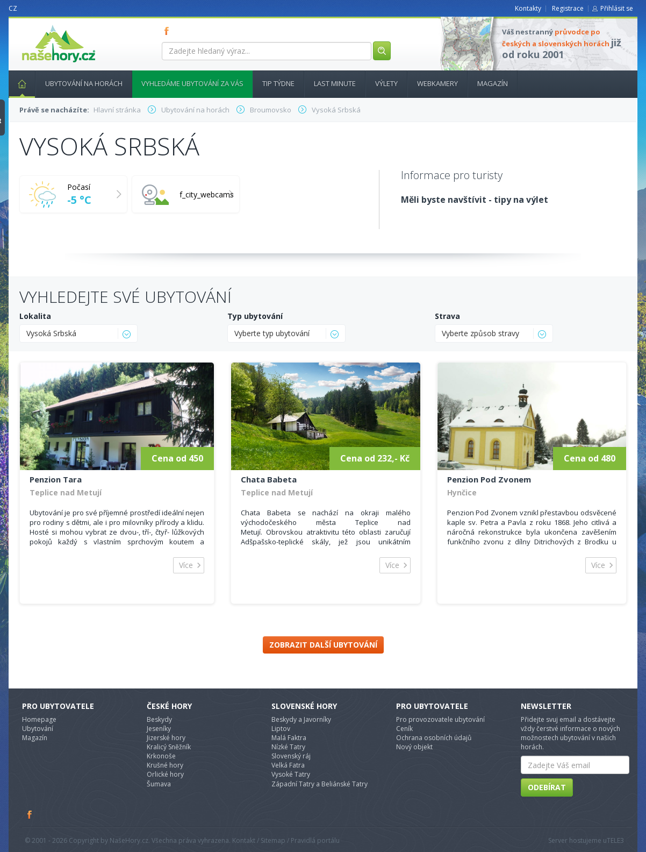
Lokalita (35, 316)
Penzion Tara (56, 479)
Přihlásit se (616, 8)
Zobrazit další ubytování (323, 645)
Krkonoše (161, 756)
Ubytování (37, 728)
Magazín (492, 83)
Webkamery (437, 83)
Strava (447, 316)
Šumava (159, 784)
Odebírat (547, 787)
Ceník (404, 728)
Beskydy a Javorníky (301, 719)
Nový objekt (414, 746)
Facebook (30, 814)
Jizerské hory (166, 737)
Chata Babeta (269, 479)
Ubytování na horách (84, 83)
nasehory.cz (39, 25)
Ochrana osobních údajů (433, 737)
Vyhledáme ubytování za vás (192, 83)
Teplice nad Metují (66, 492)
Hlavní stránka (17, 83)
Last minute (335, 83)
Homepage (39, 719)
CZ (13, 8)
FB (168, 30)
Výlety (386, 83)
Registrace (568, 8)
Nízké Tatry (288, 746)
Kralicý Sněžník (169, 746)
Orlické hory (165, 774)
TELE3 (615, 840)
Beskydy (159, 719)
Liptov (280, 728)
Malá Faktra (288, 737)
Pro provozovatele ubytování (440, 719)
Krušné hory (165, 765)
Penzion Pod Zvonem (489, 479)
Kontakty (528, 8)
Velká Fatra (288, 765)
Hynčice (462, 492)
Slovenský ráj (291, 756)
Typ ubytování (255, 316)
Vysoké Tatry (290, 774)
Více (186, 565)
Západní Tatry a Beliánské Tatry (319, 784)
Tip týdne (278, 83)
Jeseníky (159, 728)
